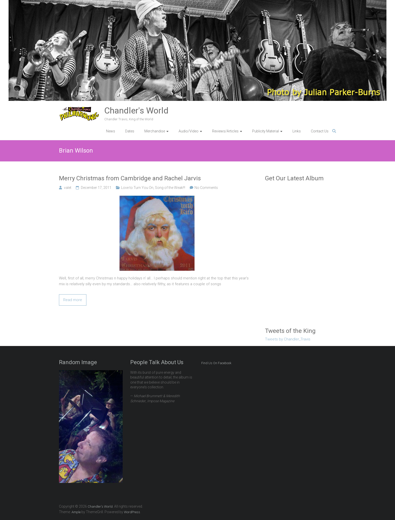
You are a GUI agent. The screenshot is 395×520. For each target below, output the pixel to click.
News (110, 131)
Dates (129, 131)
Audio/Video (189, 131)
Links (296, 131)
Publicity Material (265, 131)
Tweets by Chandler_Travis (287, 339)
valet (67, 188)
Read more (72, 300)
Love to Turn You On (137, 188)
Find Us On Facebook (216, 363)
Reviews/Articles (225, 131)
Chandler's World (136, 110)
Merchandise (154, 131)
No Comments (206, 188)
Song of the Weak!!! (170, 188)
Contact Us (319, 131)
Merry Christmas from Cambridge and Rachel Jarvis (130, 178)
